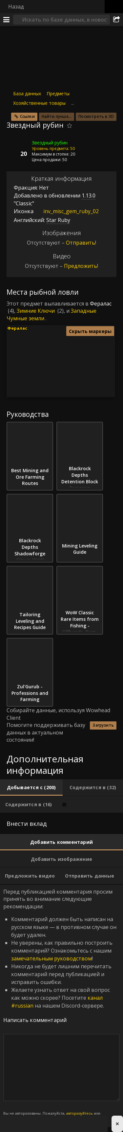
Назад (16, 6)
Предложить (80, 265)
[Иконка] (18, 148)
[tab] (31, 787)
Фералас (101, 303)
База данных (27, 93)
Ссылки (27, 116)
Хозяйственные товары (39, 103)
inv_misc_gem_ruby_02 (66, 211)
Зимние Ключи (36, 310)
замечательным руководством (51, 958)
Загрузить (103, 725)
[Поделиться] (116, 19)
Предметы (58, 93)
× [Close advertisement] (117, 1123)
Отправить (80, 242)
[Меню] (6, 19)
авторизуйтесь (79, 1113)
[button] (88, 360)
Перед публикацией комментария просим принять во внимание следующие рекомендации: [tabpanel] (61, 1006)
